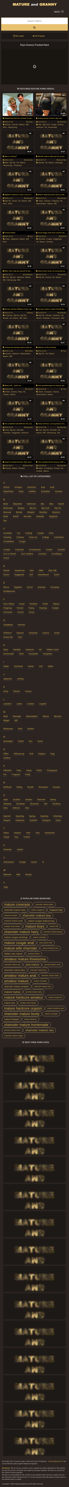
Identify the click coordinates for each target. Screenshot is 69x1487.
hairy (5, 649)
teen (28, 833)
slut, (59, 433)
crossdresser (35, 549)
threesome (17, 165)
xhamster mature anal (42, 986)
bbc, (40, 125)
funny (31, 612)
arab (52, 487)
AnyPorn (62, 274)
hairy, (20, 392)
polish (39, 770)
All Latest (18, 36)
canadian (7, 533)
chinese (20, 537)
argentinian (8, 491)
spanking (20, 816)
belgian (21, 508)
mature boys (34, 926)
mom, (5, 127)
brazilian (43, 512)
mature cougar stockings (16, 937)
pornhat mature (33, 954)
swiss (58, 820)
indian (6, 666)
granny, (61, 125)
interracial (18, 666)
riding (19, 787)
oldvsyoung (12, 127)
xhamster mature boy (36, 915)
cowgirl (6, 549)
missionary (8, 728)
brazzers (56, 512)
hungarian (47, 654)
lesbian (30, 704)
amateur (18, 487)
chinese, (47, 201)
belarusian (8, 508)
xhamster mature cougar (13, 1036)
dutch (56, 574)
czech (6, 558)
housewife (33, 654)
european (55, 587)
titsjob (6, 837)
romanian (43, 787)
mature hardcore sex (50, 948)
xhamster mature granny (53, 932)
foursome (7, 612)
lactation (7, 704)
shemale (41, 799)
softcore (16, 808)
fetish (45, 604)
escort (30, 587)
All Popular (39, 36)
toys (16, 837)
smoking (49, 242)
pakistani (7, 770)
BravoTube (61, 160)
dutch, (41, 392)
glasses (20, 633)
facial (21, 604)
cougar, (54, 125)
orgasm (41, 753)
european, (48, 392)
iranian (31, 666)
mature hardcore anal (55, 1008)
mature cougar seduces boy (41, 921)
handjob (17, 649)
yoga (5, 887)
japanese (7, 679)
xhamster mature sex (39, 1030)
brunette (27, 516)
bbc (42, 504)
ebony (6, 587)
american (31, 487)
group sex (8, 637)
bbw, (7, 163)
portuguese (52, 770)
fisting (31, 608)
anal (43, 487)
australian (45, 491)
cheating (7, 537)
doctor (6, 574)
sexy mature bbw (45, 943)
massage (17, 716)
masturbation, (41, 204)
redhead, (46, 318)
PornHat (29, 389)
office (10, 204)
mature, (22, 125)
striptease (19, 820)
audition (32, 491)
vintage (22, 862)
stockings (59, 163)
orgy (52, 753)
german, (15, 125)
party (19, 770)
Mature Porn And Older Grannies (35, 4)
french (20, 612)
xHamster (62, 122)
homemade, (52, 127)
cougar (22, 541)
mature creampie (17, 904)
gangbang (8, 624)
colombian (59, 537)
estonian (42, 587)
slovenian (34, 804)
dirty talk (52, 570)
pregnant (16, 774)
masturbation (32, 716)
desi (32, 570)
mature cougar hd (37, 910)
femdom (33, 604)
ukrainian (7, 849)
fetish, (7, 392)
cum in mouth (9, 554)
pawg (28, 770)
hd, (46, 127)
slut (45, 804)
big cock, (46, 125)
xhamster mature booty (21, 1014)
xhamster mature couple (13, 921)
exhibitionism (9, 591)
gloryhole (33, 633)
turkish (26, 837)
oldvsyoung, (8, 165)
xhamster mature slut (12, 965)
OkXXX (62, 236)
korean (28, 691)
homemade (8, 654)
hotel (21, 654)
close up (33, 537)
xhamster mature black (50, 976)
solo (27, 808)
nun (31, 741)
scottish (16, 799)
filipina (56, 604)
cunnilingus (56, 554)
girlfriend (7, 633)
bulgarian (53, 516)
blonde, (8, 125)
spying (32, 816)
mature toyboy (12, 992)
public (28, 774)
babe (5, 504)
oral (31, 753)
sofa (5, 808)
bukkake (40, 516)
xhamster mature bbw (14, 970)
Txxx (30, 236)
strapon (6, 820)
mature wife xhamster (20, 948)
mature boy (56, 910)
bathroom (31, 504)
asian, (41, 201)
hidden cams (53, 649)
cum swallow (27, 554)
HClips (29, 122)
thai (37, 833)
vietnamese (8, 862)
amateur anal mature (12, 926)
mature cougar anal (19, 943)
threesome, (55, 318)
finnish (20, 608)
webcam (7, 874)
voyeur (34, 862)
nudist (21, 741)
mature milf (54, 926)
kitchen (16, 691)
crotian (49, 549)
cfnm (51, 533)
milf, (27, 125)
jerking (20, 679)
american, (9, 315)
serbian (28, 799)
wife (19, 280)
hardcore (30, 649)
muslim (31, 728)
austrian (58, 491)
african (6, 487)
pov (5, 774)
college (45, 537)
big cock (45, 508)
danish (6, 570)
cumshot (42, 554)
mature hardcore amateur (23, 997)
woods (28, 874)
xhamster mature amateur (16, 986)
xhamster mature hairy (15, 910)
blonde (19, 512)
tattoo (6, 833)
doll (31, 574)
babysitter (17, 504)
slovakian (20, 804)
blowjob (30, 512)
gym (20, 637)
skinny (53, 799)
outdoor (7, 758)
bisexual (7, 512)
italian (50, 666)
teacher (17, 833)
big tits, (13, 163)
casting (28, 533)
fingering (7, 608)
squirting (44, 816)
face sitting (8, 604)
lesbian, (6, 395)
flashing (43, 608)
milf (55, 204)
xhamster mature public (44, 905)
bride (5, 516)
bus (5, 520)
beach (61, 504)
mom (5, 242)
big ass (33, 508)
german (21, 624)
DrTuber (29, 351)
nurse (40, 741)
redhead (7, 787)
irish (41, 666)
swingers (46, 820)
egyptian (18, 587)
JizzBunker (28, 274)
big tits (58, 508)
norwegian (8, 741)
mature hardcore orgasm (23, 1008)
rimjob (30, 787)
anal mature (32, 964)
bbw (51, 504)
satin (5, 799)
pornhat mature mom (52, 965)
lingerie (42, 704)
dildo (41, 570)
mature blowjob (11, 1019)
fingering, (55, 201)
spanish (7, 816)
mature (58, 277)
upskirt (20, 849)
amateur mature (16, 981)
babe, (41, 468)
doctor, (15, 201)
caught (40, 533)
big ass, (13, 277)
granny (45, 633)
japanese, (15, 239)
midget (6, 720)
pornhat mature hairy (34, 992)
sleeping (7, 804)
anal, (7, 277)
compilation (8, 541)
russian (22, 468)
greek (57, 633)
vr (43, 862)
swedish (33, 820)
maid (5, 716)
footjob (55, 608)
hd (40, 649)
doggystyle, (57, 239)
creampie (19, 549)
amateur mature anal (20, 975)
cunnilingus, (48, 468)
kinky (5, 691)
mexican (58, 716)
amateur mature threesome (25, 959)
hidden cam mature (13, 953)
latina (19, 704)
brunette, (42, 239)
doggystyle (19, 574)
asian (21, 491)
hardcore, (40, 127)
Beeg (30, 313)
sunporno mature (10, 915)
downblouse (43, 574)
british (16, 516)
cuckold (61, 549)
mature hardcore (30, 1019)
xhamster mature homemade (26, 1025)
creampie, (7, 433)
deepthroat (20, 570)
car (18, 533)
